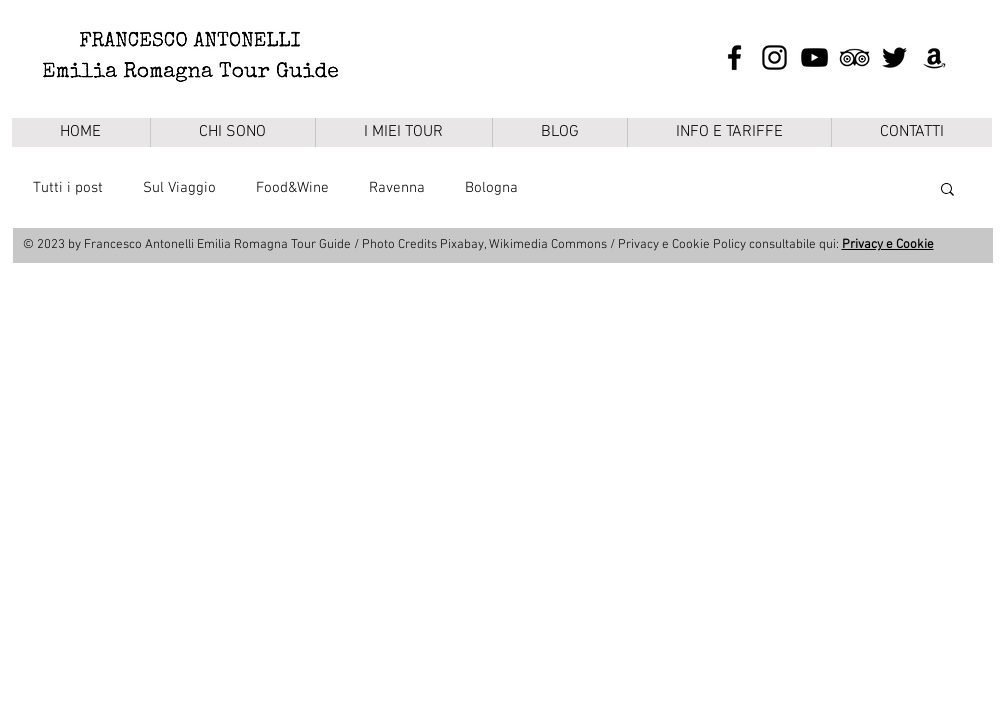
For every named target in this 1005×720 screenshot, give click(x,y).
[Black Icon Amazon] (934, 57)
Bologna (491, 188)
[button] (947, 190)
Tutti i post (68, 188)
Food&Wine (292, 188)
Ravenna (397, 188)
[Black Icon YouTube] (814, 57)
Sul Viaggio (179, 188)
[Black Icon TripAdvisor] (854, 57)
